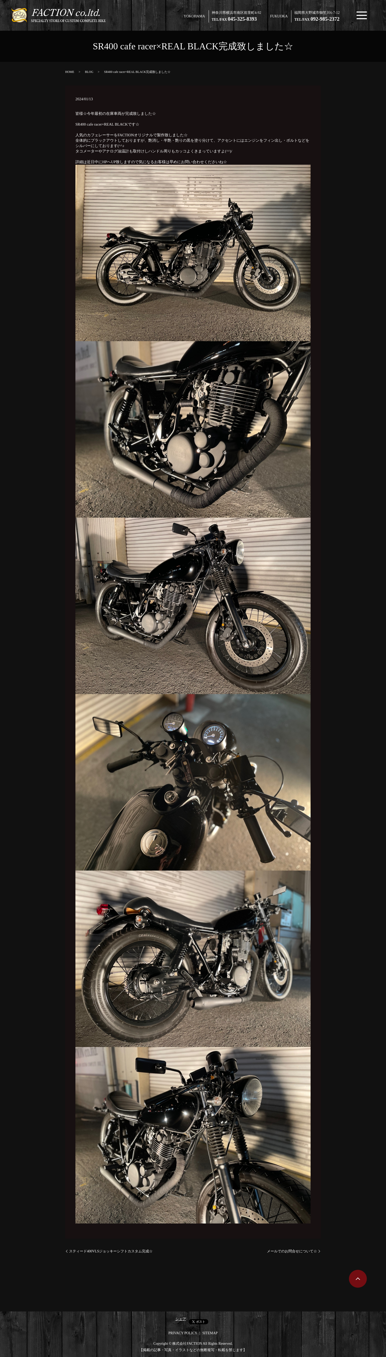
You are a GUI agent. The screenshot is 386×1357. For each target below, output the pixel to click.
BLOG (89, 72)
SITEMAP (210, 1333)
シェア (180, 1319)
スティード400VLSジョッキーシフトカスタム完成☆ (111, 1251)
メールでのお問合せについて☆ (292, 1251)
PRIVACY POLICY (182, 1333)
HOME (69, 72)
